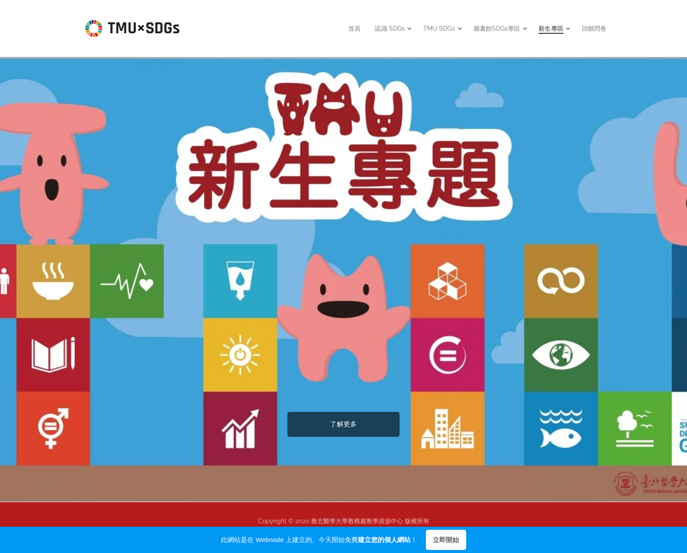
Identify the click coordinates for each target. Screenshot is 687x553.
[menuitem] (348, 28)
